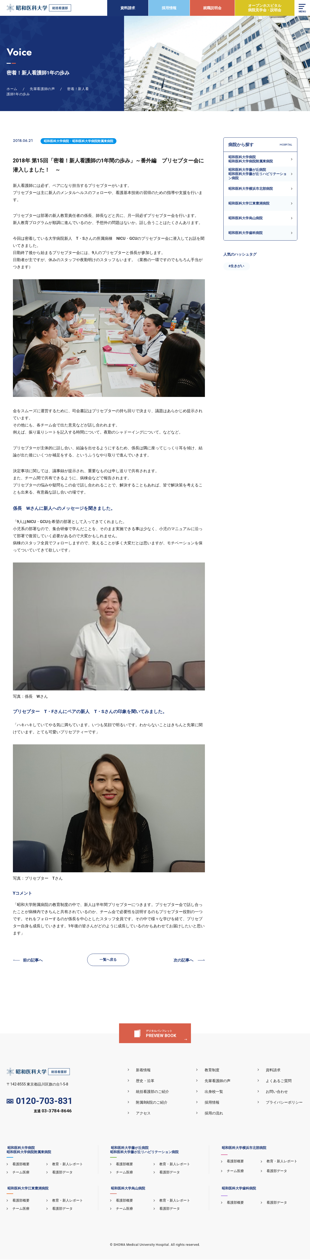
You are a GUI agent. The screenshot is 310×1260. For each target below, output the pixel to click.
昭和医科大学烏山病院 (245, 218)
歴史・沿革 (148, 1081)
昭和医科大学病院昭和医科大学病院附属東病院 (250, 159)
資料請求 (127, 8)
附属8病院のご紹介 (155, 1102)
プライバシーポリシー (285, 1102)
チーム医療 (20, 1172)
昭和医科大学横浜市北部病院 (250, 189)
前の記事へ (33, 960)
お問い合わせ (278, 1092)
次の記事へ (183, 960)
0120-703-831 (40, 1101)
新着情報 (146, 1070)
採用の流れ (215, 1113)
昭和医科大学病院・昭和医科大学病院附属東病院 (78, 141)
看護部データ (62, 1172)
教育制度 (213, 1070)
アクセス (146, 1113)
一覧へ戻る (108, 960)
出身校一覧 (215, 1092)
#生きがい (236, 266)
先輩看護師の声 (219, 1081)
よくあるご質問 (279, 1081)
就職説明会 (212, 8)
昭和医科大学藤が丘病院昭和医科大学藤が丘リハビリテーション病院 (257, 174)
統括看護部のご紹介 (155, 1092)
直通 (53, 1111)
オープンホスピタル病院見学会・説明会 (264, 7)
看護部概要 (20, 1164)
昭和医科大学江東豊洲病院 (248, 203)
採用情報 (168, 8)
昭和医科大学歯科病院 (245, 233)
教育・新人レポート (67, 1164)
